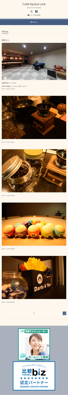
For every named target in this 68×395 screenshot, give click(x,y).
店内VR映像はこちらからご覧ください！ (15, 86)
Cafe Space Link (34, 4)
